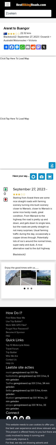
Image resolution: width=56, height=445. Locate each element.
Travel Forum (12, 348)
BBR (32, 372)
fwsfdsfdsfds (12, 376)
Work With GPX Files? (16, 325)
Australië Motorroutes (15, 40)
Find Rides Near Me (15, 317)
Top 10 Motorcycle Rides (17, 345)
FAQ (8, 335)
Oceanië (44, 36)
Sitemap (34, 433)
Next (46, 278)
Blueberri (10, 397)
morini (9, 372)
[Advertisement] (28, 88)
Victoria (33, 40)
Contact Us (11, 359)
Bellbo (9, 390)
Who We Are (12, 356)
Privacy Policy (45, 433)
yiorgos (10, 405)
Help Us (10, 363)
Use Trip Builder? (14, 321)
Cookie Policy (9, 437)
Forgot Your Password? (17, 328)
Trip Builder (11, 352)
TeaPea (10, 383)
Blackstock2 (10, 36)
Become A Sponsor (15, 332)
